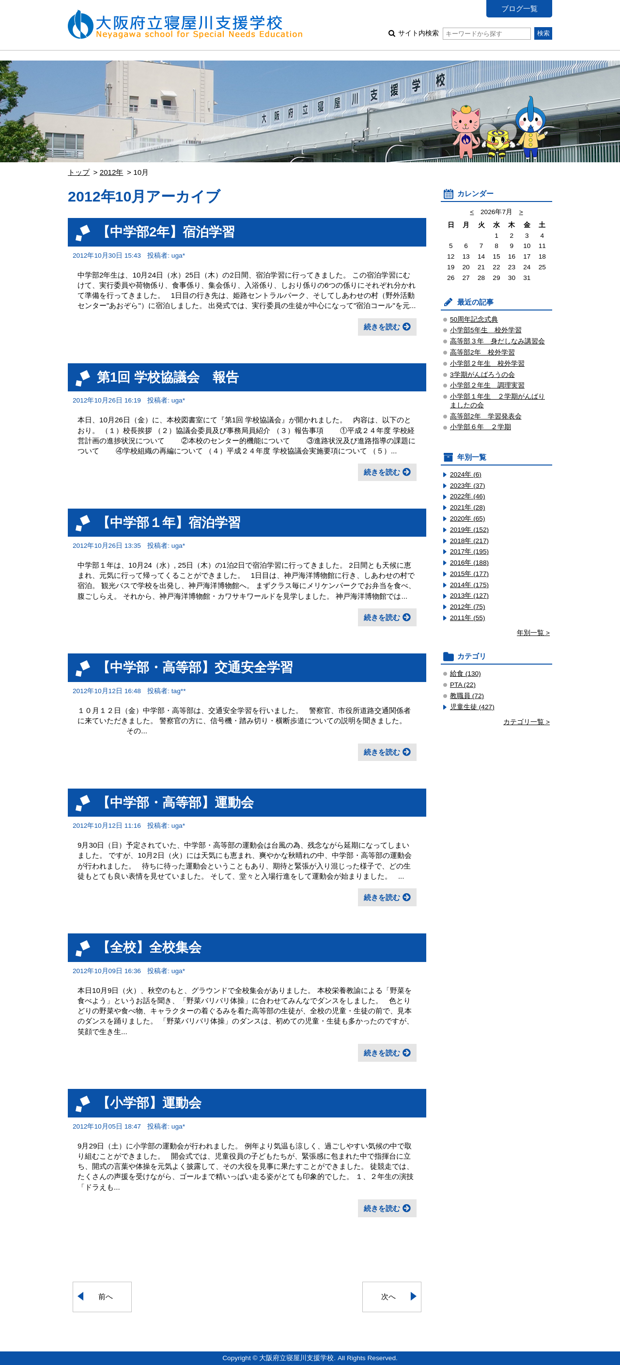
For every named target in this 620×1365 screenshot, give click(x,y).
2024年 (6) (465, 474)
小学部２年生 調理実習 (487, 385)
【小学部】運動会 (149, 1102)
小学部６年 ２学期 (480, 427)
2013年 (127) (469, 595)
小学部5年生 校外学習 (486, 330)
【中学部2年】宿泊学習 (166, 231)
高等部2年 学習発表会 (486, 416)
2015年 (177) (469, 573)
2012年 (112, 172)
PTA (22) (463, 684)
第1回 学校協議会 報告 (168, 377)
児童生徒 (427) (472, 707)
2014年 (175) (469, 585)
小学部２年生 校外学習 (487, 363)
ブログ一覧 (519, 8)
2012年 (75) (467, 606)
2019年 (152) (469, 529)
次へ (388, 1296)
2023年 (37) (467, 485)
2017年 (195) (469, 551)
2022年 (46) (467, 496)
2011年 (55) (467, 617)
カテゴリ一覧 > (526, 722)
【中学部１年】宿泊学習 (169, 522)
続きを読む (382, 327)
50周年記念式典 (474, 319)
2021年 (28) (467, 507)
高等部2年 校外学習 (482, 352)
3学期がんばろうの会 (482, 374)
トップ (79, 172)
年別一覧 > (533, 632)
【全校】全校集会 (149, 947)
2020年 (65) (467, 518)
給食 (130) (465, 673)
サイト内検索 (464, 33)
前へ (105, 1296)
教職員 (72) (467, 695)
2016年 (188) (469, 562)
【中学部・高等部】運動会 (175, 802)
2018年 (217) (469, 540)
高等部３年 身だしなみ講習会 (497, 341)
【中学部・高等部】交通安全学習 (195, 667)
